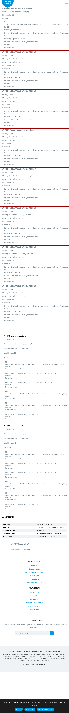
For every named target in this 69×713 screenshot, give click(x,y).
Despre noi (34, 565)
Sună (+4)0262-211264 (20, 543)
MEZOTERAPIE (34, 592)
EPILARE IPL (34, 599)
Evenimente (34, 576)
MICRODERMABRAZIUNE (34, 603)
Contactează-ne (34, 569)
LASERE (34, 596)
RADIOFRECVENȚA (34, 606)
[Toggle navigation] (66, 3)
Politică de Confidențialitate (35, 572)
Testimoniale (34, 579)
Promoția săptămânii (34, 582)
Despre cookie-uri (45, 709)
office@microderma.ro (22, 549)
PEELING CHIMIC (34, 609)
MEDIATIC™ (43, 664)
